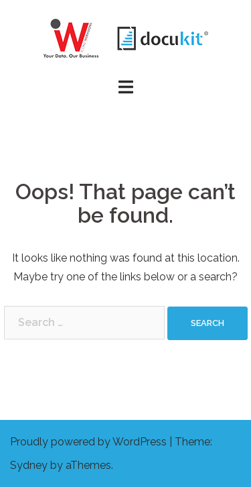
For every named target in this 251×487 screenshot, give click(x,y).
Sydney (29, 465)
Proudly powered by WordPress (88, 441)
